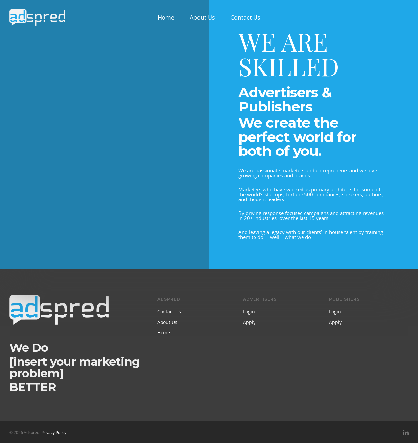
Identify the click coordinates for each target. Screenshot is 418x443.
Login (249, 311)
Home (166, 17)
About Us (202, 17)
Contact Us (245, 17)
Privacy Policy (53, 432)
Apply (249, 322)
